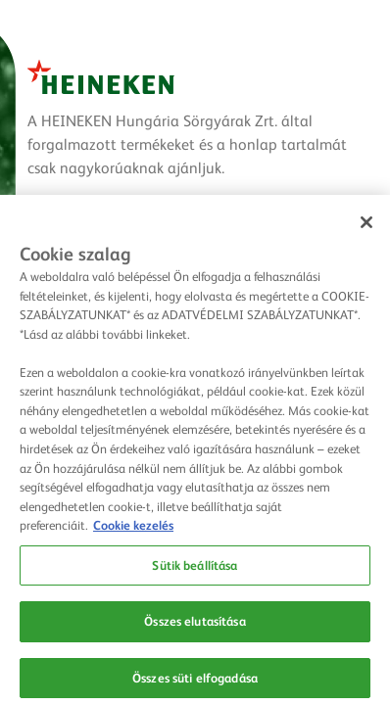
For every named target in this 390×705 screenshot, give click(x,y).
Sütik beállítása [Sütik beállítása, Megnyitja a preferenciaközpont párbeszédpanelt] (194, 568)
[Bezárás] (366, 226)
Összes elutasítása (194, 625)
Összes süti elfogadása (195, 680)
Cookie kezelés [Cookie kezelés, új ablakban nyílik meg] (133, 528)
